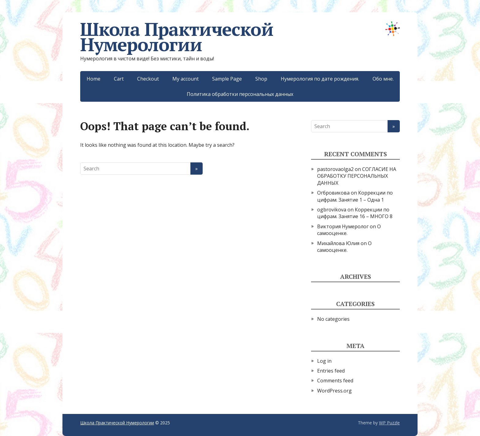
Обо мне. (383, 78)
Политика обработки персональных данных (240, 94)
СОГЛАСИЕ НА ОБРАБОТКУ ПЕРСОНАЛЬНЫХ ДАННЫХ (356, 176)
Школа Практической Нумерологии (240, 36)
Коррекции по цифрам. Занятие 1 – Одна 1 (355, 196)
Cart (119, 78)
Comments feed (335, 380)
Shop (261, 78)
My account (185, 78)
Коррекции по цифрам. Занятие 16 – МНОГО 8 (354, 213)
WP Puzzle (389, 423)
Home (93, 78)
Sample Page (227, 78)
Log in (324, 361)
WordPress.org (334, 390)
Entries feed (331, 370)
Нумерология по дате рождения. (320, 78)
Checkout (148, 78)
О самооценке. (344, 246)
